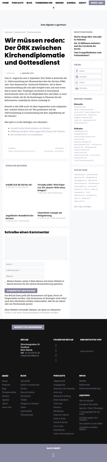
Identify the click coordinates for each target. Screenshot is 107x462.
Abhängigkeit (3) (80, 180)
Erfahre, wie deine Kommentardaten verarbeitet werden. (32, 312)
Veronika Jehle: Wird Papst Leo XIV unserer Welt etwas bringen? (51, 187)
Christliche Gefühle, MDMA (88, 428)
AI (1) (88, 192)
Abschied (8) (92, 180)
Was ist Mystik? (86, 400)
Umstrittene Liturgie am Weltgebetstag (50, 214)
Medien (59, 2)
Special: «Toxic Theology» (91, 408)
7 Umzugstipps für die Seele (89, 413)
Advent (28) (92, 186)
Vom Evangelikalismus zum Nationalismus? (87, 54)
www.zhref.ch (87, 351)
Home (5, 2)
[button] (88, 71)
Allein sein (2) (79, 201)
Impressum (84, 384)
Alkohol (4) (86, 198)
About (82, 2)
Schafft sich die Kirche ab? (19, 184)
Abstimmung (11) (80, 183)
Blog (29, 2)
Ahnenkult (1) (79, 192)
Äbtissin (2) (78, 189)
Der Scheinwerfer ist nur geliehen (27, 134)
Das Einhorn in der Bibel (91, 423)
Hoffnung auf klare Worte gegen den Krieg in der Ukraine (38, 131)
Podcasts (17, 2)
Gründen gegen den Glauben (88, 418)
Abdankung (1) (79, 174)
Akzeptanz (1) (91, 195)
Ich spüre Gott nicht (88, 404)
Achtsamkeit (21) (80, 186)
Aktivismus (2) (79, 195)
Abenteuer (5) (79, 177)
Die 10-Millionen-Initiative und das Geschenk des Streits (87, 46)
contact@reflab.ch (30, 355)
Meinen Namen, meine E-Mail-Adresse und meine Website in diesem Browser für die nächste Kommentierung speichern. (35, 282)
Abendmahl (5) (92, 174)
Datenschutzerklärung (89, 388)
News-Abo (7, 407)
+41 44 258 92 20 (32, 352)
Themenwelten (43, 2)
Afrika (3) (94, 189)
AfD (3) (86, 189)
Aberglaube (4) (91, 177)
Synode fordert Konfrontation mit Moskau (30, 128)
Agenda (71, 2)
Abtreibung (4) (94, 183)
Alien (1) (77, 198)
